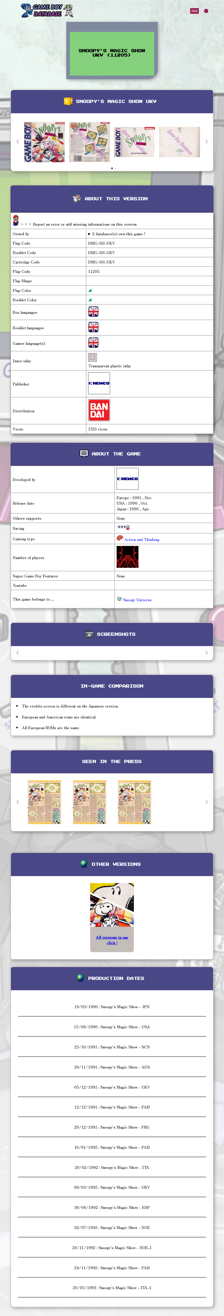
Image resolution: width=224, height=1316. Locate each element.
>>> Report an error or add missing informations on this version (78, 224)
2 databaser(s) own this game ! (118, 233)
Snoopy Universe (134, 599)
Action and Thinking (141, 539)
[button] (206, 141)
